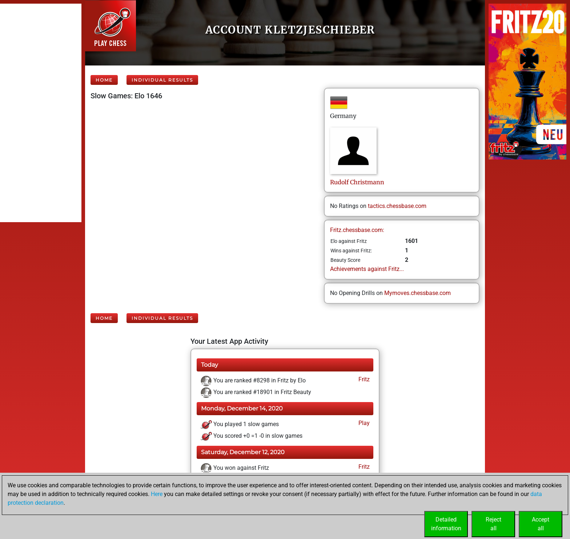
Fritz (363, 379)
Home (104, 80)
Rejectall (493, 524)
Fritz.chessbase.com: (357, 230)
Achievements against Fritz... (367, 268)
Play (363, 423)
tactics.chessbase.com (397, 205)
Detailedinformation (446, 524)
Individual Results (162, 80)
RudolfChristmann (357, 182)
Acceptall (540, 524)
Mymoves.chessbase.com (417, 293)
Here (156, 494)
